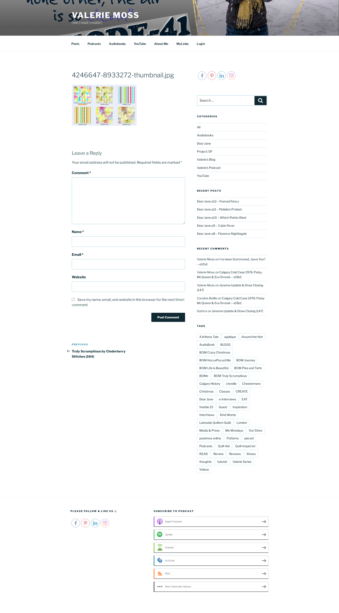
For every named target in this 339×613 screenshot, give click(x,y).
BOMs (203, 376)
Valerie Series (242, 461)
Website (79, 277)
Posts (75, 44)
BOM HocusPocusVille (215, 360)
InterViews (206, 415)
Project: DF (204, 151)
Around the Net (252, 337)
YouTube (140, 44)
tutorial (222, 461)
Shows (251, 454)
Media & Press (209, 430)
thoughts (205, 461)
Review (218, 454)
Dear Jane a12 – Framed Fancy (218, 201)
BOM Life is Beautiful (214, 368)
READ (203, 454)
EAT (245, 399)
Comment (81, 173)
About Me (161, 44)
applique (230, 337)
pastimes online (210, 438)
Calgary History (209, 383)
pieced (249, 438)
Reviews (235, 454)
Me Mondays (234, 430)
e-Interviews (227, 399)
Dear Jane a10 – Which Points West (221, 217)
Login (201, 44)
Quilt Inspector (245, 446)
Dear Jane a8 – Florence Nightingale (222, 233)
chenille (231, 383)
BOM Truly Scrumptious (230, 376)
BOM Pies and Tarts (248, 368)
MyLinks (182, 44)
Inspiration (240, 407)
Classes (224, 391)
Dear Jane (204, 143)
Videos (204, 469)
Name (78, 232)
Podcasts (94, 44)
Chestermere (251, 383)
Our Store (255, 430)
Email (77, 255)
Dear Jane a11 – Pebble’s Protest (219, 209)
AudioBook (207, 344)
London (242, 422)
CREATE (242, 391)
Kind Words (228, 415)
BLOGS (225, 344)
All (198, 127)
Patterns (233, 438)
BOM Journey (245, 360)
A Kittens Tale (209, 337)
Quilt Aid (224, 446)
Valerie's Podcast (209, 168)
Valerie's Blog (206, 159)
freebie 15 (206, 407)
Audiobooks (117, 44)
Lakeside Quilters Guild (215, 422)
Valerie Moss (105, 15)
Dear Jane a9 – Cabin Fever (216, 225)
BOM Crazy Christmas (214, 352)
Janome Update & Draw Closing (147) (237, 311)
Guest (223, 407)
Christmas (206, 391)
